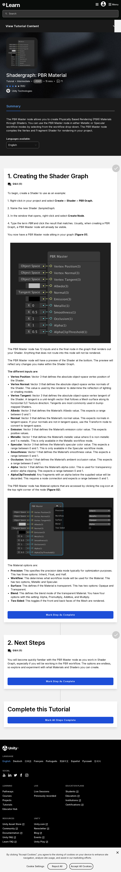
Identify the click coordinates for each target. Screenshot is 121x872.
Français (38, 761)
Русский (87, 761)
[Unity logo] (10, 748)
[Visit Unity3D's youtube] (4, 775)
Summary (13, 106)
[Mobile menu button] (113, 4)
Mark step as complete (60, 614)
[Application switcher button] (97, 4)
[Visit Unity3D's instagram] (26, 775)
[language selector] (22, 145)
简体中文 (64, 761)
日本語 (28, 761)
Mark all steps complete (60, 720)
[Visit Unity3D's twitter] (15, 775)
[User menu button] (103, 3)
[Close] (117, 856)
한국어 (97, 761)
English (7, 761)
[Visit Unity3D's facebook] (21, 775)
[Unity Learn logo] (11, 4)
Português (51, 761)
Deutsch (17, 761)
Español (75, 761)
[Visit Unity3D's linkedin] (9, 775)
